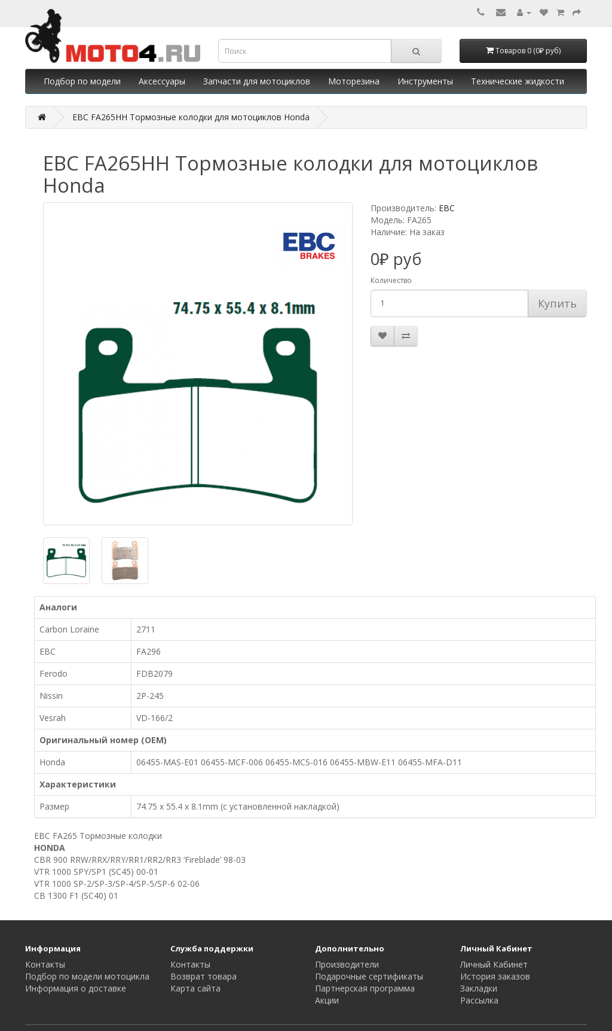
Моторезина (354, 81)
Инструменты (425, 81)
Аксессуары (162, 81)
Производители (347, 964)
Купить (557, 303)
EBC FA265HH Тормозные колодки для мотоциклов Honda (191, 117)
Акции (327, 1000)
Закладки (478, 988)
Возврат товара (203, 976)
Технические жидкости (517, 81)
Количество (391, 280)
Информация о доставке (75, 988)
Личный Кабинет (494, 964)
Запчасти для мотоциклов (256, 81)
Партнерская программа (365, 988)
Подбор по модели (82, 81)
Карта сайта (195, 988)
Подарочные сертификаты (369, 976)
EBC (447, 208)
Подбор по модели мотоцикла (87, 976)
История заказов (495, 976)
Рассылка (479, 1000)
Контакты (45, 964)
